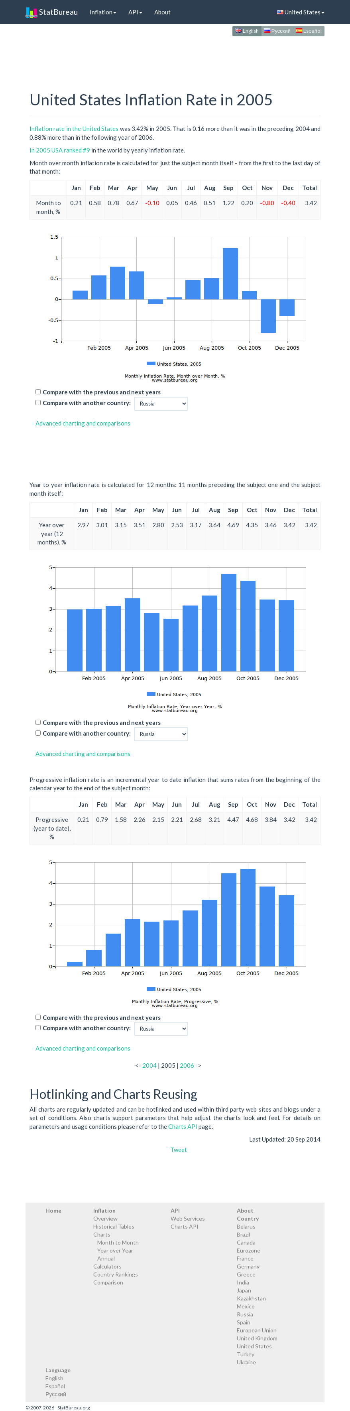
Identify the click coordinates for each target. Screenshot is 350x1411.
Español (309, 31)
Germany (248, 1266)
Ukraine (246, 1362)
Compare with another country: (87, 402)
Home (53, 1210)
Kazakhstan (251, 1298)
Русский (277, 31)
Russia (245, 1314)
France (245, 1258)
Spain (243, 1322)
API (135, 12)
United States (300, 12)
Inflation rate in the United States (73, 128)
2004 (149, 1065)
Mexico (246, 1306)
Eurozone (248, 1250)
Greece (246, 1274)
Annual (106, 1258)
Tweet (178, 1149)
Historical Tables (113, 1226)
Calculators (107, 1266)
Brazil (243, 1234)
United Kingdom (257, 1338)
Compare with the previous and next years (102, 392)
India (243, 1282)
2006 (187, 1065)
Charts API (182, 1126)
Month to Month (118, 1242)
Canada (246, 1242)
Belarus (246, 1226)
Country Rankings (115, 1274)
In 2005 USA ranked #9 (59, 150)
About (162, 12)
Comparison (108, 1282)
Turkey (245, 1354)
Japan (244, 1290)
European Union (257, 1330)
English (247, 31)
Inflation (103, 12)
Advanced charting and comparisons (82, 423)
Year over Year (115, 1250)
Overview (105, 1218)
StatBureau (52, 12)
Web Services (188, 1218)
